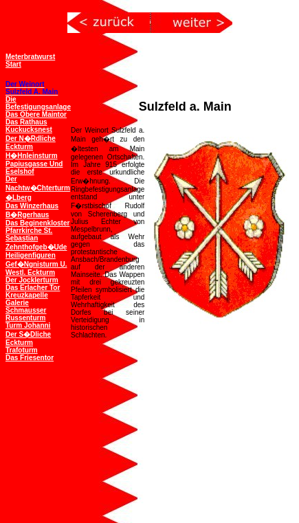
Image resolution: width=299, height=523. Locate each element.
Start (13, 64)
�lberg (18, 197)
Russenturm (25, 318)
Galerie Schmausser (25, 306)
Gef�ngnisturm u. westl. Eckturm (36, 268)
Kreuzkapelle (26, 295)
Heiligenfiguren (30, 255)
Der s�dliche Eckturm (28, 338)
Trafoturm (21, 350)
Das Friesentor (29, 357)
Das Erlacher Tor (32, 287)
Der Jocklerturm (31, 280)
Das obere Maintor (36, 114)
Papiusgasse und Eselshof (34, 167)
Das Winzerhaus (31, 206)
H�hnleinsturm (31, 155)
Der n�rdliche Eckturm (30, 143)
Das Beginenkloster (37, 223)
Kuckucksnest (28, 129)
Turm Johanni (27, 325)
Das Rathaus (26, 122)
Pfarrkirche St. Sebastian (28, 234)
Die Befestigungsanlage (38, 103)
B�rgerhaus (27, 215)
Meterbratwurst (30, 56)
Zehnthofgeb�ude (36, 247)
